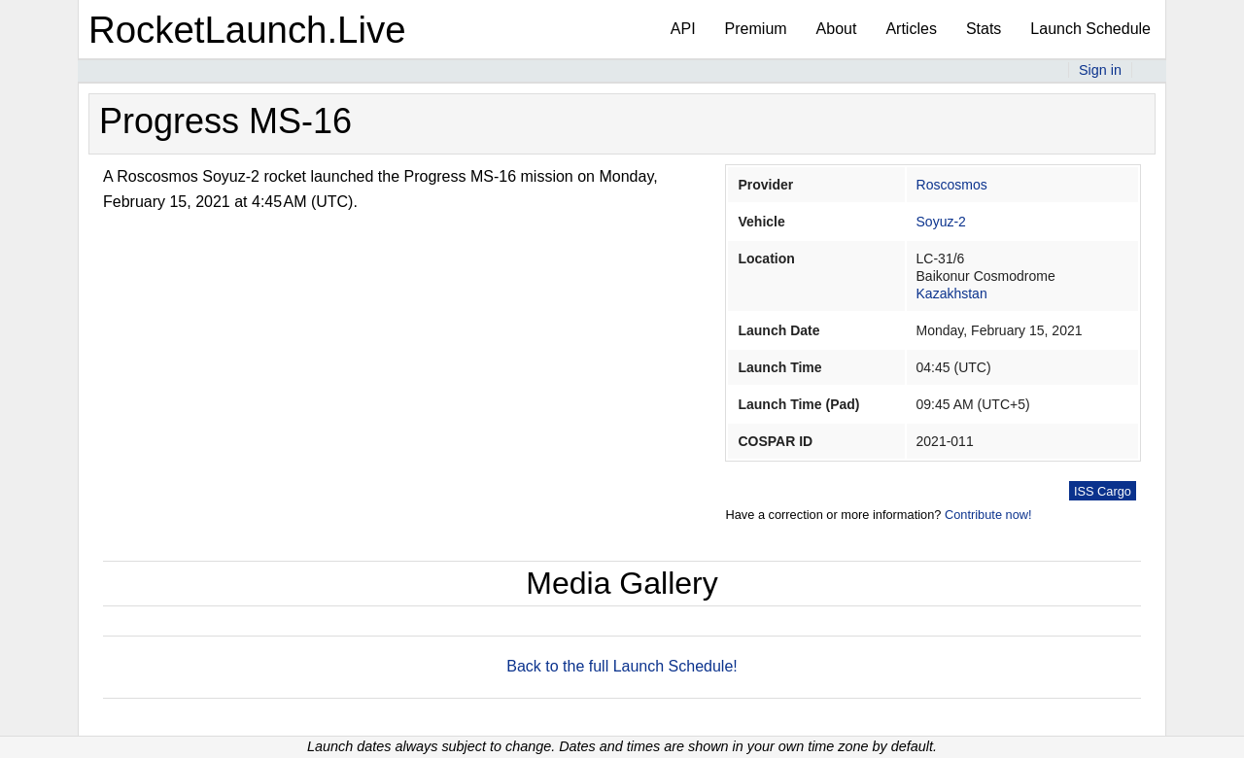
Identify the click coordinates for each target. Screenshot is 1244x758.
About (836, 28)
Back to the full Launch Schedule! (622, 666)
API (683, 28)
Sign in (1100, 70)
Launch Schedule (1090, 28)
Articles (910, 28)
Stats (983, 28)
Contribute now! (988, 514)
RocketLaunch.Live (247, 30)
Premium (756, 28)
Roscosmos (951, 184)
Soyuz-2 (941, 221)
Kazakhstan (951, 293)
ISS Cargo (1102, 491)
